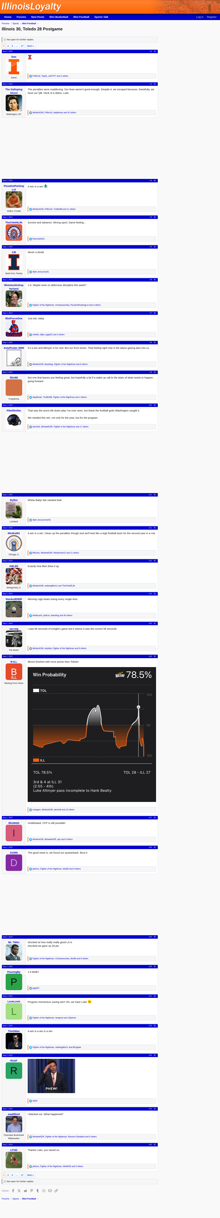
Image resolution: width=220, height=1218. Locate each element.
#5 (151, 247)
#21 (150, 996)
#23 (150, 1055)
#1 (151, 51)
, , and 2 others (50, 76)
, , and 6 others (60, 958)
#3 (151, 180)
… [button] (17, 46)
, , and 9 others (59, 648)
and (40, 272)
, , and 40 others (52, 615)
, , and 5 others (57, 1166)
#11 (150, 495)
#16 (150, 656)
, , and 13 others (53, 809)
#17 (150, 818)
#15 (150, 623)
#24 (150, 1109)
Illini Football (81, 16)
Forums (21, 16)
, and (53, 586)
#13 (150, 561)
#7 (151, 313)
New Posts (37, 16)
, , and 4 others (66, 305)
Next (29, 46)
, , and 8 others (59, 364)
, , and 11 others (53, 209)
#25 (150, 1145)
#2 (151, 84)
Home (8, 16)
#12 (150, 528)
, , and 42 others (54, 112)
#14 (150, 594)
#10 (150, 405)
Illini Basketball (59, 16)
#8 (151, 342)
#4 (151, 217)
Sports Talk (101, 16)
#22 (150, 1026)
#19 (150, 937)
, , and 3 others (48, 334)
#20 (150, 966)
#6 (151, 280)
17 (22, 46)
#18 (150, 847)
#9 (151, 372)
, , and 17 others (60, 427)
